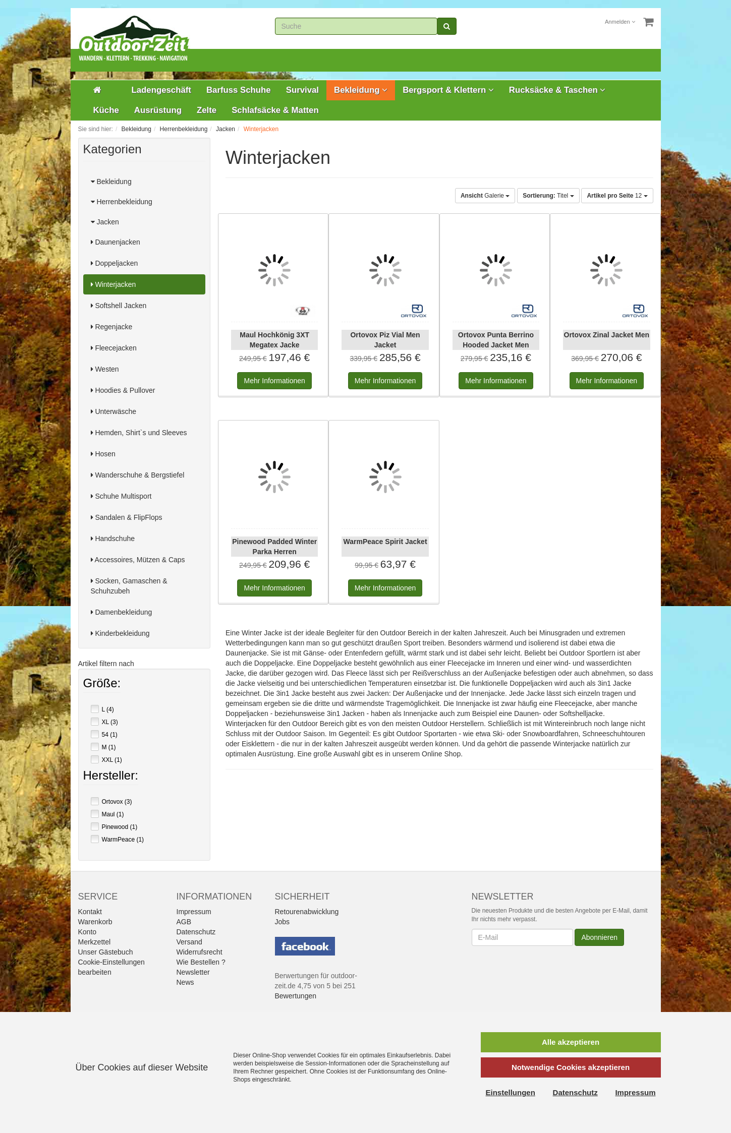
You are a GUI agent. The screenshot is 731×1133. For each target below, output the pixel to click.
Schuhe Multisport (121, 496)
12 (617, 195)
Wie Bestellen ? (201, 962)
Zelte (206, 110)
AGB (184, 922)
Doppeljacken (114, 263)
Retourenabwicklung (307, 912)
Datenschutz (196, 932)
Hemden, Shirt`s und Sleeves (139, 433)
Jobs (282, 922)
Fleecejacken (114, 348)
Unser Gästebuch (105, 952)
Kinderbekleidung (120, 633)
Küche (106, 110)
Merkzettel (94, 942)
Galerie (485, 195)
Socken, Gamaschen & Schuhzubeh (129, 586)
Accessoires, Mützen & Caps (138, 560)
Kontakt (90, 912)
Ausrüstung (158, 110)
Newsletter (193, 972)
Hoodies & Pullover (123, 390)
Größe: (102, 684)
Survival (302, 90)
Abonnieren (599, 937)
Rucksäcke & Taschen (557, 90)
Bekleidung (360, 90)
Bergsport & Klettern (448, 90)
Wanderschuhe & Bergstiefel (138, 475)
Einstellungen (510, 1092)
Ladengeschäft (161, 90)
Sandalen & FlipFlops (126, 517)
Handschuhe (113, 538)
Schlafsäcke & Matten (275, 110)
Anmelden (620, 22)
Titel (548, 195)
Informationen (274, 381)
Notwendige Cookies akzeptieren (571, 1067)
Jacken (105, 222)
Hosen (103, 454)
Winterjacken (113, 284)
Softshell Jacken (119, 306)
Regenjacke (112, 327)
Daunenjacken (115, 242)
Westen (105, 369)
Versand (189, 942)
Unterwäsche (114, 411)
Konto (87, 932)
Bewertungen (296, 996)
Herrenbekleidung (121, 202)
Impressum (194, 912)
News (185, 982)
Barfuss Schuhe (238, 90)
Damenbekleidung (121, 612)
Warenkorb (95, 922)
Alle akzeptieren (570, 1042)
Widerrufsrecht (199, 952)
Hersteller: (110, 776)
